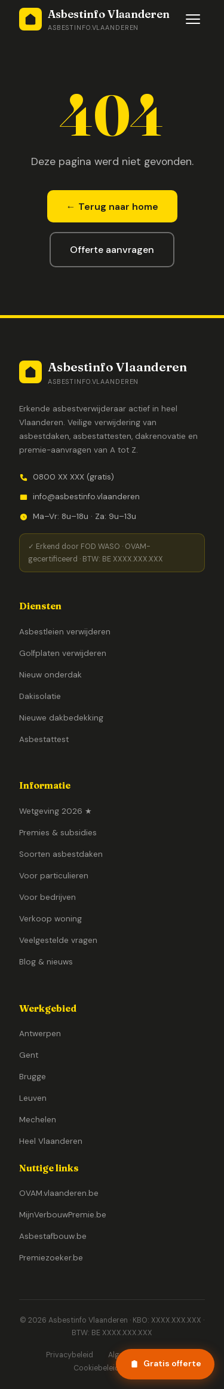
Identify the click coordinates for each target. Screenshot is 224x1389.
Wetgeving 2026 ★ (55, 811)
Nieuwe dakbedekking (61, 718)
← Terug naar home (112, 206)
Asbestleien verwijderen (65, 632)
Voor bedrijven (47, 897)
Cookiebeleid (96, 1368)
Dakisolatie (40, 696)
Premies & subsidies (58, 833)
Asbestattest (44, 739)
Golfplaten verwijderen (62, 653)
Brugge (32, 1076)
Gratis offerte (165, 1363)
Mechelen (37, 1120)
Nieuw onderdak (50, 675)
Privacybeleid (69, 1355)
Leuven (33, 1098)
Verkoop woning (50, 919)
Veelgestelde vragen (58, 940)
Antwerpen (40, 1033)
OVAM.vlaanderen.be (59, 1193)
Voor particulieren (53, 876)
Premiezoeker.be (51, 1258)
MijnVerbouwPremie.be (62, 1215)
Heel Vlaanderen (50, 1141)
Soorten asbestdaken (61, 854)
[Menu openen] (193, 19)
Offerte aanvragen (112, 249)
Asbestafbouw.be (53, 1236)
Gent (28, 1055)
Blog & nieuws (46, 962)
